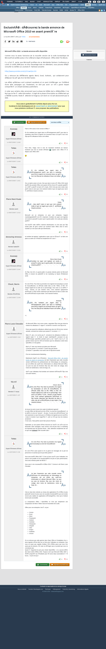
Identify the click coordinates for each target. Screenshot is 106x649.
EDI (66, 5)
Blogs (32, 2)
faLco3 (14, 407)
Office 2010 (81, 10)
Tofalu (23, 45)
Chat (39, 2)
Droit (73, 2)
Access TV (73, 10)
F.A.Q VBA (37, 10)
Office (88, 5)
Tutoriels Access (46, 10)
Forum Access (19, 10)
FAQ (26, 2)
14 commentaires (34, 45)
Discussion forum (89, 55)
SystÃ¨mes (102, 5)
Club (80, 2)
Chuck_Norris (13, 309)
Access (24, 7)
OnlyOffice (91, 7)
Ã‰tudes (65, 2)
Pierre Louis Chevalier (14, 349)
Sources (55, 10)
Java (53, 5)
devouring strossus (14, 262)
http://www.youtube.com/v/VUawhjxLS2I (20, 80)
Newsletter (48, 2)
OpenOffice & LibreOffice (78, 7)
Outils (61, 10)
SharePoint (57, 7)
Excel (29, 7)
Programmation (73, 5)
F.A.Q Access (28, 10)
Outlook (41, 7)
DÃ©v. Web (59, 5)
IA (36, 5)
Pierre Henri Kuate (13, 224)
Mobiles (94, 5)
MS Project (66, 7)
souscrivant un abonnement (47, 115)
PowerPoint (48, 7)
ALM (40, 5)
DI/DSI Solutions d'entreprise (19, 5)
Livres (66, 10)
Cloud (32, 5)
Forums (10, 2)
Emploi (57, 2)
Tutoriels (19, 2)
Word (34, 7)
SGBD (82, 5)
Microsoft (47, 5)
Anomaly (13, 154)
